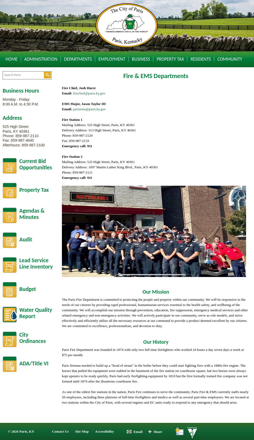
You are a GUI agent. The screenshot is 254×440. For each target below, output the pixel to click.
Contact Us (60, 431)
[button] (47, 75)
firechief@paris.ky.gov (89, 93)
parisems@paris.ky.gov (89, 109)
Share (155, 432)
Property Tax (170, 59)
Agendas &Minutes (31, 214)
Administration (40, 59)
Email (134, 432)
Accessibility (104, 431)
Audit (25, 239)
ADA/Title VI (33, 363)
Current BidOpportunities (35, 164)
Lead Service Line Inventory (36, 263)
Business (141, 59)
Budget (27, 289)
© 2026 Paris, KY (21, 431)
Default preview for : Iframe (199, 113)
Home (12, 59)
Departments (78, 59)
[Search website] (23, 75)
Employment (111, 59)
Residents (200, 59)
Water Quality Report (35, 313)
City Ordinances (32, 338)
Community (229, 59)
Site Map (82, 431)
